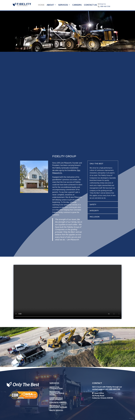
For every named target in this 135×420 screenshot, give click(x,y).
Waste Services (56, 410)
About (50, 5)
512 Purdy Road (98, 396)
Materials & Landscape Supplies (58, 406)
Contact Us (90, 5)
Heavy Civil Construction (56, 388)
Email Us (103, 4)
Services (63, 5)
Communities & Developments (56, 398)
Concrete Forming (58, 403)
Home (41, 5)
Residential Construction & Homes (56, 393)
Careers (77, 5)
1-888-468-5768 (105, 6)
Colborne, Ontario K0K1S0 (102, 398)
